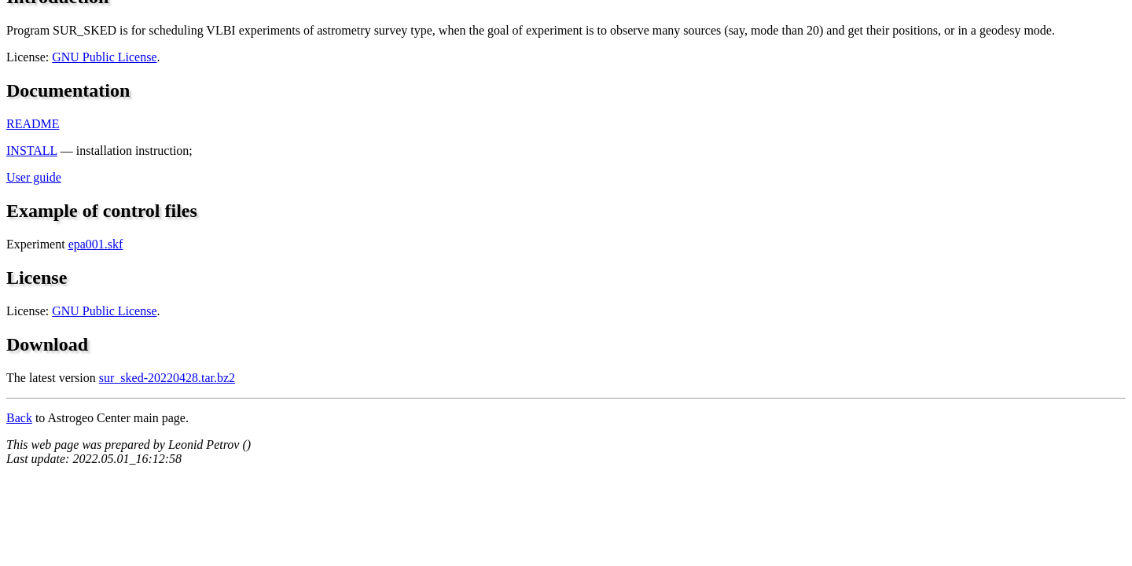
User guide (33, 177)
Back (19, 417)
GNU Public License (104, 57)
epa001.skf (95, 244)
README (33, 123)
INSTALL (31, 150)
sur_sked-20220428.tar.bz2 (167, 377)
